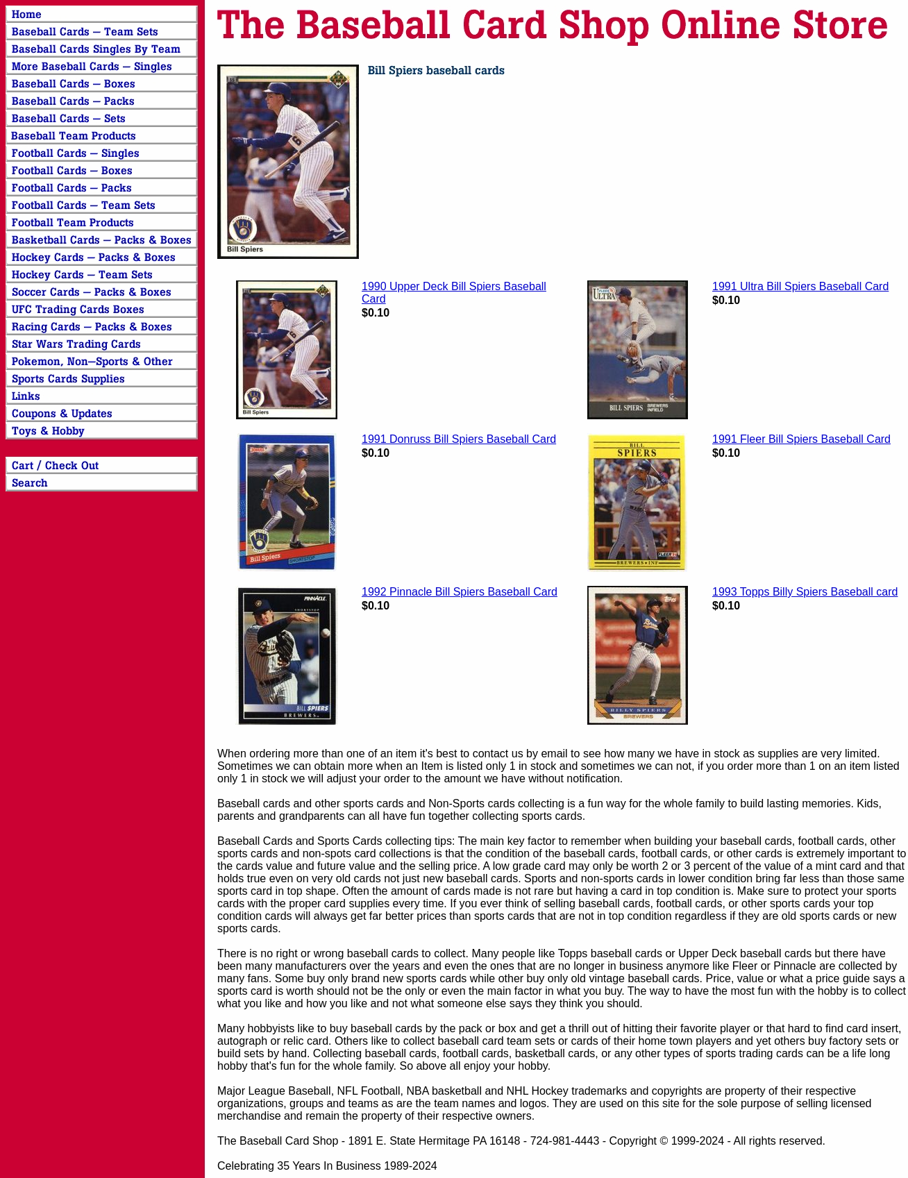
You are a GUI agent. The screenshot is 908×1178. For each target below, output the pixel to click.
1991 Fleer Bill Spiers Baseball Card (801, 439)
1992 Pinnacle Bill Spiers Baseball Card (459, 592)
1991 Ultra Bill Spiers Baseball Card (800, 286)
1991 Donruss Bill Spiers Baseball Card (459, 439)
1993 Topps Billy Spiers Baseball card (805, 592)
